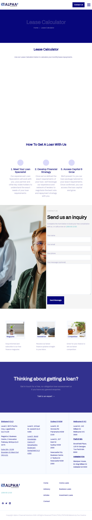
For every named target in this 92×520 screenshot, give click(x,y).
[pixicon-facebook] (3, 503)
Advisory (46, 489)
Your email (69, 246)
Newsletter (41, 337)
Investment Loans (66, 495)
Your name (69, 237)
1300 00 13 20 (71, 227)
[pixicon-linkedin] (10, 503)
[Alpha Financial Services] (10, 486)
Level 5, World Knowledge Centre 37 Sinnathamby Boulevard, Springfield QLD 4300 (33, 444)
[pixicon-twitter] (6, 503)
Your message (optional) (69, 278)
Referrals (65, 515)
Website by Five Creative (77, 515)
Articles (46, 495)
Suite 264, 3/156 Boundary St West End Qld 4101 (10, 452)
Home (36, 28)
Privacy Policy (56, 515)
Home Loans (64, 483)
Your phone (69, 255)
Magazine (10, 337)
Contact (46, 501)
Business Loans (65, 489)
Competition (72, 337)
